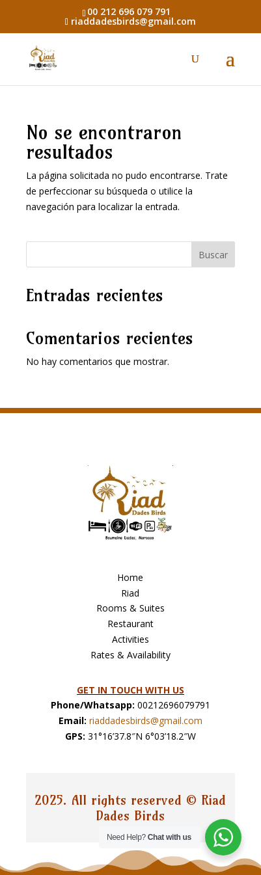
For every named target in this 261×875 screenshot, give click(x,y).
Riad (130, 593)
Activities (130, 639)
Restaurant (130, 623)
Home (130, 577)
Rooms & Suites (130, 608)
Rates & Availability (130, 655)
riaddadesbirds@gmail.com (145, 720)
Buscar (213, 255)
